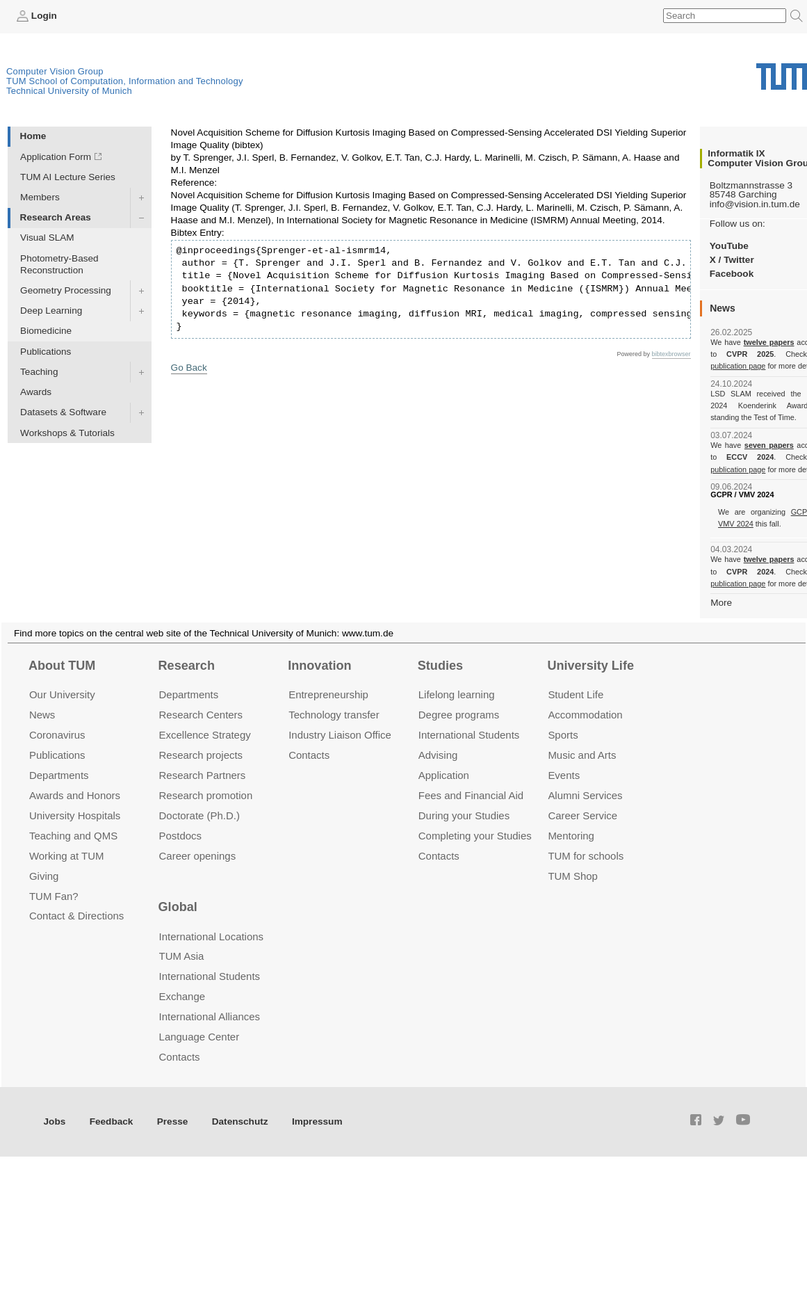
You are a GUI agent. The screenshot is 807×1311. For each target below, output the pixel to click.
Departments (59, 775)
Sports (563, 735)
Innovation (319, 666)
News (42, 715)
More (721, 602)
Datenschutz (240, 1121)
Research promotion (206, 795)
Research (186, 666)
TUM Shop (572, 876)
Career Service (582, 815)
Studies (440, 666)
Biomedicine (46, 330)
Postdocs (180, 836)
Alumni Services (585, 795)
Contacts (308, 755)
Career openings (197, 856)
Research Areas (55, 217)
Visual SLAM (47, 237)
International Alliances (209, 1016)
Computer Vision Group (55, 71)
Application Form (55, 157)
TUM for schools (585, 856)
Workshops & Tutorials (67, 433)
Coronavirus (57, 735)
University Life (590, 666)
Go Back (189, 367)
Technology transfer (334, 715)
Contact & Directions (76, 916)
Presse (172, 1121)
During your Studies (464, 815)
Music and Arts (582, 755)
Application (443, 775)
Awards (35, 392)
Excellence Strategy (205, 735)
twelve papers (769, 342)
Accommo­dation (585, 715)
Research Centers (201, 715)
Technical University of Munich (69, 91)
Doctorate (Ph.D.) (199, 815)
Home (33, 136)
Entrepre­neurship (328, 694)
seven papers (769, 445)
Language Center (199, 1037)
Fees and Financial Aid (470, 795)
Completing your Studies (475, 836)
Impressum (317, 1121)
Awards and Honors (74, 795)
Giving (43, 876)
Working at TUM (66, 856)
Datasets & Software (63, 412)
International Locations (211, 936)
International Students (468, 735)
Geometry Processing (65, 290)
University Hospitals (74, 815)
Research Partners (202, 775)
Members (40, 197)
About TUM (61, 666)
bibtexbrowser (671, 354)
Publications (45, 351)
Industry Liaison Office (339, 735)
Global (177, 907)
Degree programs (458, 715)
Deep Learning (51, 310)
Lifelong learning (456, 694)
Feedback (111, 1121)
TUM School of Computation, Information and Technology (124, 81)
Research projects (201, 755)
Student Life (575, 694)
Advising (438, 755)
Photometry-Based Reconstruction (59, 264)
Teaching (39, 372)
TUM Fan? (54, 896)
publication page (737, 366)
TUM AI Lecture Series (67, 177)
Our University (62, 694)
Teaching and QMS (73, 836)
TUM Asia (181, 956)
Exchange (182, 996)
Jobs (55, 1121)
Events (564, 775)
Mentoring (571, 836)
